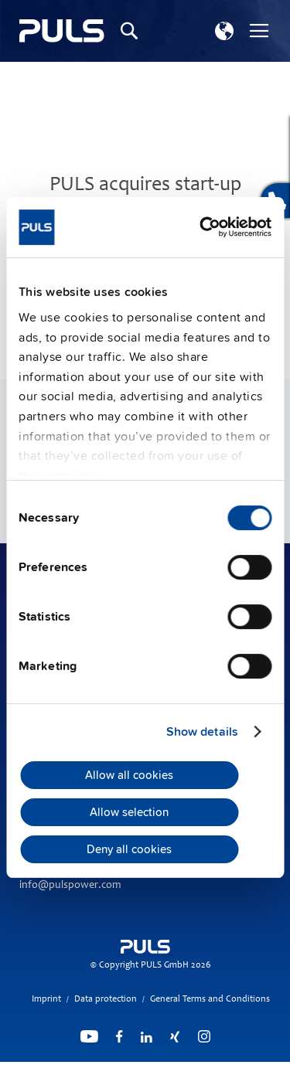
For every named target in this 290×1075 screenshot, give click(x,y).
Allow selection (129, 812)
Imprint (46, 999)
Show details (202, 732)
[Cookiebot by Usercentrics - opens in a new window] (206, 226)
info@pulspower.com (70, 885)
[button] (224, 31)
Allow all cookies (129, 775)
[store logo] (61, 31)
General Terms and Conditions (210, 999)
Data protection (105, 999)
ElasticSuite (205, 1068)
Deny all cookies (129, 849)
